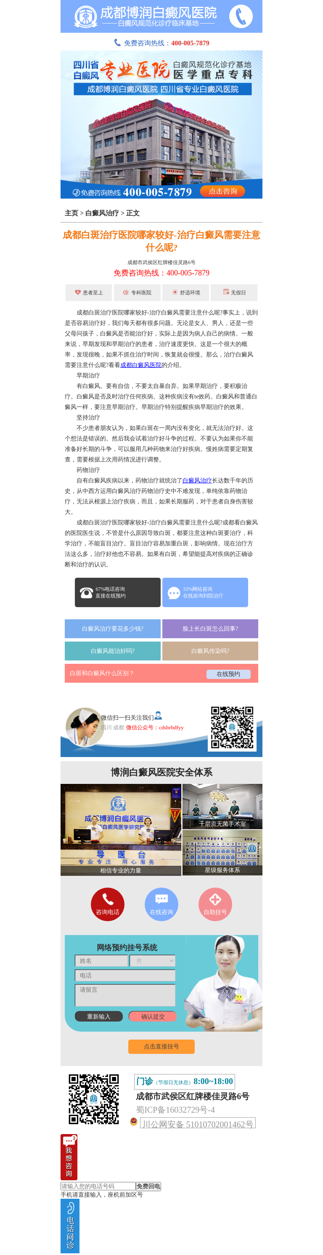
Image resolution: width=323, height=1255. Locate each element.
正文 (133, 213)
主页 (71, 213)
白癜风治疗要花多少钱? (112, 629)
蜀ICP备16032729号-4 (175, 1109)
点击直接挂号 (161, 1046)
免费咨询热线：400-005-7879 (161, 273)
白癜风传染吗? (210, 651)
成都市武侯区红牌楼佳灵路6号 (161, 262)
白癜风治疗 (102, 213)
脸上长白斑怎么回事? (210, 629)
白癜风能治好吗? (113, 651)
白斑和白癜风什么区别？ (102, 673)
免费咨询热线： (161, 43)
